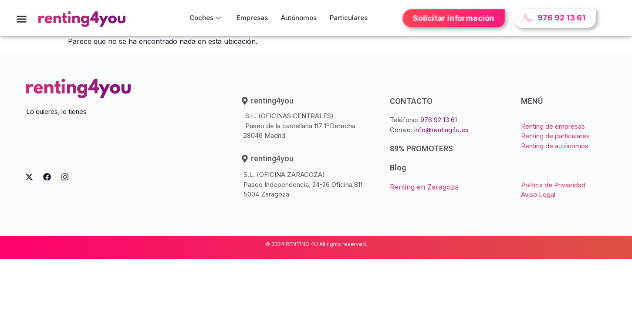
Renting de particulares (555, 136)
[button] (22, 19)
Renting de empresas (553, 126)
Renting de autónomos (554, 146)
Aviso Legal (538, 194)
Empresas (252, 17)
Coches (205, 17)
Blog (398, 167)
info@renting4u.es (441, 130)
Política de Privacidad (553, 185)
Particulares (349, 17)
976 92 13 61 (438, 120)
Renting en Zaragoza (424, 187)
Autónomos (299, 17)
